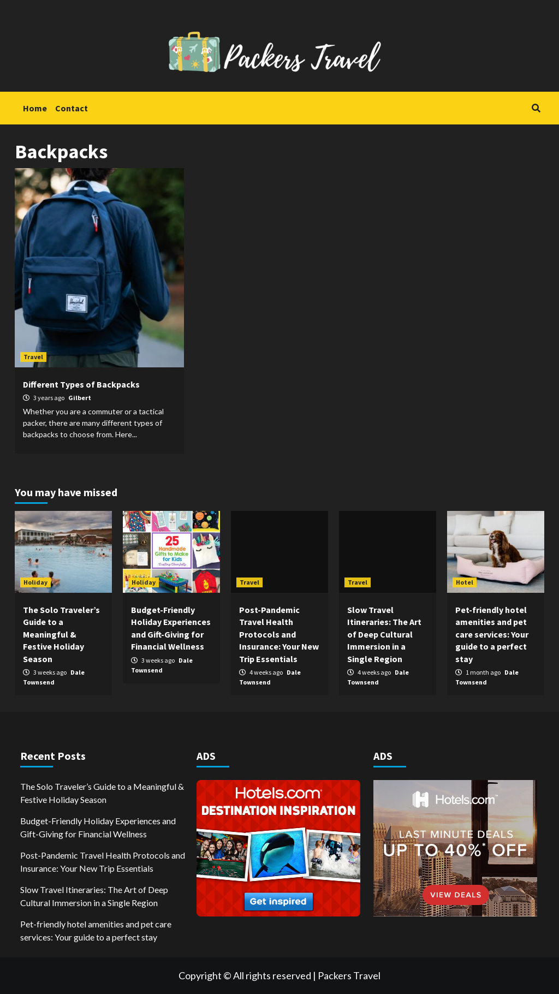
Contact (71, 108)
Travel (33, 357)
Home (35, 108)
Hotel (464, 582)
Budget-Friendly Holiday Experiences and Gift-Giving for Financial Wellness (98, 827)
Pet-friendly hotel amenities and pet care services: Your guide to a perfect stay (491, 634)
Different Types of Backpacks (81, 384)
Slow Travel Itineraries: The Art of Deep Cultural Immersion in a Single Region (384, 634)
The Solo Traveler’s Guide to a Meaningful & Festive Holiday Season (61, 634)
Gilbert (79, 398)
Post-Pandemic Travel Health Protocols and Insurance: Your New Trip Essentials (279, 634)
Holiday (35, 582)
